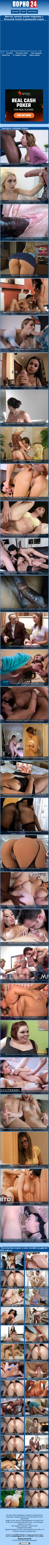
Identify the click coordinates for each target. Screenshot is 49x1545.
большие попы (22, 53)
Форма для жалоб (24, 1538)
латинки (9, 53)
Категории (15, 11)
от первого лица (19, 55)
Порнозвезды (32, 11)
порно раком (34, 55)
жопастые (6, 55)
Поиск (23, 11)
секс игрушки (36, 53)
